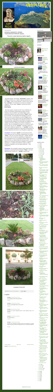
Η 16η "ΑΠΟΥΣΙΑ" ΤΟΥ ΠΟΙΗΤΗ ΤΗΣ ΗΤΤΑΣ (42, 201)
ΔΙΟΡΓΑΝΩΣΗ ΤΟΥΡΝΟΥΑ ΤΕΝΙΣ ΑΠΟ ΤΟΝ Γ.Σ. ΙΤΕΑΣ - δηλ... (43, 308)
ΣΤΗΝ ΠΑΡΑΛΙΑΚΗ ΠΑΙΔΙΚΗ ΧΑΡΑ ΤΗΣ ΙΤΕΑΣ (43, 277)
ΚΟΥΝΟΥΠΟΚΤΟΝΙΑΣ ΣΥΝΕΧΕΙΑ (42, 267)
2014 (39, 379)
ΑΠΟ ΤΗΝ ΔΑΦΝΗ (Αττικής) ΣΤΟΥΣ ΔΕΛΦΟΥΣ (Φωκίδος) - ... (43, 256)
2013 (39, 380)
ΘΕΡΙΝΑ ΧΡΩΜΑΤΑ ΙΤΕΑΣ (43, 353)
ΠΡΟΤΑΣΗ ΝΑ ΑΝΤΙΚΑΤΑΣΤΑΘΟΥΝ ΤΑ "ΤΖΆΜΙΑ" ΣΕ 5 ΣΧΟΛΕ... (43, 357)
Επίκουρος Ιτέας (45, 48)
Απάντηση (8, 300)
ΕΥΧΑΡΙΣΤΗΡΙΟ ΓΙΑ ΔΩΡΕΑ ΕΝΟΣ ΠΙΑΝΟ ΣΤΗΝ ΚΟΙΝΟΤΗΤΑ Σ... (43, 233)
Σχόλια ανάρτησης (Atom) (12, 346)
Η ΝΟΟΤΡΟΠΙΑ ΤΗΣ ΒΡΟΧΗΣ (43, 238)
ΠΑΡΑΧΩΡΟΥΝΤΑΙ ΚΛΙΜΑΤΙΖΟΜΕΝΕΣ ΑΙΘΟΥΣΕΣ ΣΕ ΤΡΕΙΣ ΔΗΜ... (42, 193)
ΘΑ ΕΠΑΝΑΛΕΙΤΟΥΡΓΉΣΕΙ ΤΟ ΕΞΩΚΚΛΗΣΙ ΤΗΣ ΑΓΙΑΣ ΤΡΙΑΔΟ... (43, 326)
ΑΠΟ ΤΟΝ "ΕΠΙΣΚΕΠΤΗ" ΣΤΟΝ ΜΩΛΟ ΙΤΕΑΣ (42, 204)
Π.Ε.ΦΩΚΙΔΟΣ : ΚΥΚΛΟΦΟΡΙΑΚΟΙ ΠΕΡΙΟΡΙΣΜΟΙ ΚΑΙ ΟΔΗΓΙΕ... (42, 159)
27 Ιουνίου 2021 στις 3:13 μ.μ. (15, 322)
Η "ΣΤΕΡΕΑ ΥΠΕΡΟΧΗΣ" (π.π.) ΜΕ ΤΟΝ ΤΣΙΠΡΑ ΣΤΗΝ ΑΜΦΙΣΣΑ (45, 67)
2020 (39, 371)
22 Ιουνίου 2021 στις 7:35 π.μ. (15, 297)
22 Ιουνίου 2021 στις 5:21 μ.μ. (15, 309)
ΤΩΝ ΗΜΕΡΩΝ (41, 303)
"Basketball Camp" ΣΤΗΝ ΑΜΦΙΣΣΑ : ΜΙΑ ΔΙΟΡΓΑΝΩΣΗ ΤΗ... (43, 240)
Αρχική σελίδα (19, 344)
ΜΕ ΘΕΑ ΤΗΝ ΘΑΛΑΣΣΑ (42, 278)
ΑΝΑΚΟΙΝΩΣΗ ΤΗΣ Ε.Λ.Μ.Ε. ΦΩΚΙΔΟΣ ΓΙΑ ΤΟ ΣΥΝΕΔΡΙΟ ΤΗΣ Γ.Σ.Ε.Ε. (45, 59)
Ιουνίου (40, 156)
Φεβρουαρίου (41, 368)
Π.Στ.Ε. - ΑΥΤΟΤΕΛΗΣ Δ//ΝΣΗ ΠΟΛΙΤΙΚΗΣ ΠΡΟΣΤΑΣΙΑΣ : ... (43, 165)
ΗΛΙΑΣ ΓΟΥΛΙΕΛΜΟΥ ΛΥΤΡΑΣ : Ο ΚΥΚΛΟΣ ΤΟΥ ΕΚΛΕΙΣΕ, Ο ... (43, 334)
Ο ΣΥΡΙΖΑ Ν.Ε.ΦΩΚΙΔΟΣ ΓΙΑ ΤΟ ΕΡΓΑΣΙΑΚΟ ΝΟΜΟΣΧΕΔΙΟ (43, 244)
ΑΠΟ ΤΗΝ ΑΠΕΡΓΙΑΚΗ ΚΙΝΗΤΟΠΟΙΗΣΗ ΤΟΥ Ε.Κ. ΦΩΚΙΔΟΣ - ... (43, 289)
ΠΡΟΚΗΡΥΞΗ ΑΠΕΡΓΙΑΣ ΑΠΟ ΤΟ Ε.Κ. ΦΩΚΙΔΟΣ (43, 355)
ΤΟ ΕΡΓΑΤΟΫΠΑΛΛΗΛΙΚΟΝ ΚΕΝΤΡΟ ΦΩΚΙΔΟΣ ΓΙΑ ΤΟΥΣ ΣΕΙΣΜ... (43, 264)
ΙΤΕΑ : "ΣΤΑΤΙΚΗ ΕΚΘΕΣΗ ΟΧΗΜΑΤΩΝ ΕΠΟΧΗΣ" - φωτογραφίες (43, 178)
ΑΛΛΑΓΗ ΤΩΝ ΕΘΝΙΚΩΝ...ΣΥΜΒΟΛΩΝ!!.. (45, 87)
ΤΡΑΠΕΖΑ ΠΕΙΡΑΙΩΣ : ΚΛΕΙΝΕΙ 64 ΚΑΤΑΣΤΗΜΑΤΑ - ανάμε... (43, 170)
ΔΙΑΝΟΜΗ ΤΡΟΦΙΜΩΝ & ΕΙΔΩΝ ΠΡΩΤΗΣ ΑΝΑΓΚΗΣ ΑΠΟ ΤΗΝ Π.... (43, 187)
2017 (39, 375)
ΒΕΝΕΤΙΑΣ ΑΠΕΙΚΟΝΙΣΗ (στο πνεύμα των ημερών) (45, 111)
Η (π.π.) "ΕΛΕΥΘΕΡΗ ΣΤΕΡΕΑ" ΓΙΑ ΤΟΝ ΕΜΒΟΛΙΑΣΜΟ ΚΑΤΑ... (43, 236)
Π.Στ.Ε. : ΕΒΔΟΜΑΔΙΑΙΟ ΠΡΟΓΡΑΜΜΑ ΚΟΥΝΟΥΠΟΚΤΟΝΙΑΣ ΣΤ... (43, 329)
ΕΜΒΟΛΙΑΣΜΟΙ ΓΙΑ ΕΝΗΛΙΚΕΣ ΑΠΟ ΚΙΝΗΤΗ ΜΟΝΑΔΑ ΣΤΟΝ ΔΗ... (43, 162)
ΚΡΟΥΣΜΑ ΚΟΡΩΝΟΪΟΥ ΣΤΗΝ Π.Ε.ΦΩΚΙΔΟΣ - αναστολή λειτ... (43, 294)
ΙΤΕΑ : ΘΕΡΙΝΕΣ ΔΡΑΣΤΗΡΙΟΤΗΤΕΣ (42, 181)
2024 (39, 143)
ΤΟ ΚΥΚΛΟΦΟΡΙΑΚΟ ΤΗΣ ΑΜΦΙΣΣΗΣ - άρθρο (43, 320)
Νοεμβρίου (41, 150)
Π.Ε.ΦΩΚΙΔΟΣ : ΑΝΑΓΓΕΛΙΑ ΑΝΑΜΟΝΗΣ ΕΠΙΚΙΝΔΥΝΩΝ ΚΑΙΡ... (43, 315)
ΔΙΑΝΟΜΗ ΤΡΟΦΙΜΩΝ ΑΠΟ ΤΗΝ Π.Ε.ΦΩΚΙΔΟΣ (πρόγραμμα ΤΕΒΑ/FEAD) (45, 77)
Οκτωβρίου (41, 151)
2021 (39, 147)
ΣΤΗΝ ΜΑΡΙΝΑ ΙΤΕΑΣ (42, 197)
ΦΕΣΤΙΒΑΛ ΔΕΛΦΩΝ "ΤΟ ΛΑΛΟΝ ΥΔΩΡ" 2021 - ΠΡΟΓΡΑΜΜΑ (43, 331)
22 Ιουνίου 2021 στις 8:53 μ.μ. (15, 316)
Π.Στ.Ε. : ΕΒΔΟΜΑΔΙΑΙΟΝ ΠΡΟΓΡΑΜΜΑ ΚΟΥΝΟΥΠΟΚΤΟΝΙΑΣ (43, 176)
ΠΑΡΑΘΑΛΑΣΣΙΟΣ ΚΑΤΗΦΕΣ (43, 246)
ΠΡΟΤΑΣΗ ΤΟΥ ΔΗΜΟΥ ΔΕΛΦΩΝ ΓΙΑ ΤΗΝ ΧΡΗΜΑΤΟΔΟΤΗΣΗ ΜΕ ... (43, 261)
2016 (39, 376)
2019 (39, 372)
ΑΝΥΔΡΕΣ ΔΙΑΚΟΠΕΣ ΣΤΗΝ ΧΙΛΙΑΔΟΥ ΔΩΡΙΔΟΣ (43, 199)
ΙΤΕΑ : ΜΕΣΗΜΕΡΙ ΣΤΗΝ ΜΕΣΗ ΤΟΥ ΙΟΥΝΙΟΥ (43, 226)
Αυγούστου (41, 154)
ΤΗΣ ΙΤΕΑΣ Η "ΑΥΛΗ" (42, 242)
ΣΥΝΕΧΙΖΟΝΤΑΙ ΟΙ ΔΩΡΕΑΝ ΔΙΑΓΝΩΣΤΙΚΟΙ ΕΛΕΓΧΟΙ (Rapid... (43, 173)
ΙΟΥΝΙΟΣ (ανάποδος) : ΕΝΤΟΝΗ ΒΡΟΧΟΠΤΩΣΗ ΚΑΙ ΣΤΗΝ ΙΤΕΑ (43, 301)
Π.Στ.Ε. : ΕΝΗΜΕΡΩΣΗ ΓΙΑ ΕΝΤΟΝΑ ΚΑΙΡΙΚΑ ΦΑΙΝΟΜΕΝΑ (43, 281)
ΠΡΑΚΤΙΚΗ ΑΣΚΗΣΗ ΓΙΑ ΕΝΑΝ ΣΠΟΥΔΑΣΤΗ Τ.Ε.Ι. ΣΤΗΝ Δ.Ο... (43, 337)
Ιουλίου (40, 155)
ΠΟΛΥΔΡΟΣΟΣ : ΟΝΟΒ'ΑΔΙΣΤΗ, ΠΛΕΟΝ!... (45, 127)
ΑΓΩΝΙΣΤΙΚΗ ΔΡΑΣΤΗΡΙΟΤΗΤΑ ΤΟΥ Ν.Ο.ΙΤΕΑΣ (43, 286)
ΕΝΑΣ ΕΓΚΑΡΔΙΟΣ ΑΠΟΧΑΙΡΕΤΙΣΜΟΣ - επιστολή (42, 292)
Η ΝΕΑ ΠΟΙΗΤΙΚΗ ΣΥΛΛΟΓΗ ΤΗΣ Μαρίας (43, 223)
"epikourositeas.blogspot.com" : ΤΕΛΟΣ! (45, 119)
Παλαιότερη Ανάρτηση (30, 344)
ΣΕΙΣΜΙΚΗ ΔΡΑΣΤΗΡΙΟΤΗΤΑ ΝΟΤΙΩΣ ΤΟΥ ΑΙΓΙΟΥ (43, 348)
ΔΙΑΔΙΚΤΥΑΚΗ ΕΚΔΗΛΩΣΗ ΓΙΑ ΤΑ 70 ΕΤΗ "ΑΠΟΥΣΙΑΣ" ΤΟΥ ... (43, 249)
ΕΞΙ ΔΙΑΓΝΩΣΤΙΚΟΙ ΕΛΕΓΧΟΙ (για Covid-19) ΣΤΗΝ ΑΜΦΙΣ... (43, 213)
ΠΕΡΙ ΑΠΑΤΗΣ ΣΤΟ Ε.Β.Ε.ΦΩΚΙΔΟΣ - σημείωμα (43, 230)
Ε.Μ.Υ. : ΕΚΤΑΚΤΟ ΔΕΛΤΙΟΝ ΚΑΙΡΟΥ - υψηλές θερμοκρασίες (43, 206)
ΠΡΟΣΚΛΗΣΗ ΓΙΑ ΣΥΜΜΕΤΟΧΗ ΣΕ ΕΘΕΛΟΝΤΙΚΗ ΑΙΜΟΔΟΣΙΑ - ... (43, 274)
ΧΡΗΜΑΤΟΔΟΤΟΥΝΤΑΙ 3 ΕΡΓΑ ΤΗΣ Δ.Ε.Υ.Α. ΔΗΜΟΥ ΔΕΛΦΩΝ (43, 305)
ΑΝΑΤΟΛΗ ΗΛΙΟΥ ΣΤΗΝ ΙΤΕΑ (43, 313)
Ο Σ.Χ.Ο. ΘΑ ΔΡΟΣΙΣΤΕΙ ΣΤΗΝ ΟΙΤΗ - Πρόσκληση (43, 196)
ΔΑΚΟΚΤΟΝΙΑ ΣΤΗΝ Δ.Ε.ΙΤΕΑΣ (42, 218)
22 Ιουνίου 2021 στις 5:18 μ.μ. (15, 303)
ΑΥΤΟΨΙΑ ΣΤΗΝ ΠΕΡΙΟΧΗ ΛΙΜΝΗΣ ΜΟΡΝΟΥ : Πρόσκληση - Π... (43, 360)
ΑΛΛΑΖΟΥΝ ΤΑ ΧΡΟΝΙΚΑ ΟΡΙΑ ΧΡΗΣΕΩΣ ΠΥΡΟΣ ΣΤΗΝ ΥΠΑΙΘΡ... (43, 343)
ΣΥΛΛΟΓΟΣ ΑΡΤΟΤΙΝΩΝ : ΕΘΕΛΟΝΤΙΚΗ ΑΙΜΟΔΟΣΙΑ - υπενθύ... (43, 184)
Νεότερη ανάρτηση (7, 344)
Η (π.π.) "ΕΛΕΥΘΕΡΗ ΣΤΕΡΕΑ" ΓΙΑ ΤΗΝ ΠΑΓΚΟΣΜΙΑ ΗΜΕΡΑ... (43, 340)
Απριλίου (40, 365)
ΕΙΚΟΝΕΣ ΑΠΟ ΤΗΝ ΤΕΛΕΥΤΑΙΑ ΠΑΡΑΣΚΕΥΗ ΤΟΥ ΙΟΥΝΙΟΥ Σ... (43, 190)
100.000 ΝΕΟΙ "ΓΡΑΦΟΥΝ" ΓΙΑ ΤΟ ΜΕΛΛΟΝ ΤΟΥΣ (43, 269)
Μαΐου (40, 364)
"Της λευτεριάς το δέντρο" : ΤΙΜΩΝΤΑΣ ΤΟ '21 (43, 297)
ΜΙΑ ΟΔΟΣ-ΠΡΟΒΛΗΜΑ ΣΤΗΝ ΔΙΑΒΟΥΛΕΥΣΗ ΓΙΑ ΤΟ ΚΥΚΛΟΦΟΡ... (43, 252)
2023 (39, 145)
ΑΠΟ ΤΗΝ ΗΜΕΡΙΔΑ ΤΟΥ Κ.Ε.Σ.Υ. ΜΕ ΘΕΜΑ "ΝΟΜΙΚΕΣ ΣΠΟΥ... (43, 284)
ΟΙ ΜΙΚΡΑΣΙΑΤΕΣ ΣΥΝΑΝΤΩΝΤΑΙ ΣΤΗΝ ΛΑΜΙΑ (45, 105)
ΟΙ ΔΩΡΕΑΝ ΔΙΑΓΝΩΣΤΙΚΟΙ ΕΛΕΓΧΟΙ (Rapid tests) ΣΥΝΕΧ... (43, 311)
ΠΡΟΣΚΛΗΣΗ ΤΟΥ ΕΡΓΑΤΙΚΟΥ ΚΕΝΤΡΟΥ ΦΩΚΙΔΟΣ (45, 96)
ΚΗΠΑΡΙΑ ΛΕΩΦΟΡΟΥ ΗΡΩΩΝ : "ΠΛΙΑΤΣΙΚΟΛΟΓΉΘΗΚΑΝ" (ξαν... (43, 216)
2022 (39, 146)
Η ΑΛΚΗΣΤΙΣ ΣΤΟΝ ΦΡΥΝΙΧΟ (43, 224)
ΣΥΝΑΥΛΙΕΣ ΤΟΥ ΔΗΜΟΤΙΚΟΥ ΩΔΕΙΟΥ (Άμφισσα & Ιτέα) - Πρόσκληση (45, 137)
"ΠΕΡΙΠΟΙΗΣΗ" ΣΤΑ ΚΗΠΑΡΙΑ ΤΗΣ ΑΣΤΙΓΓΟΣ (43, 318)
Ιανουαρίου (41, 369)
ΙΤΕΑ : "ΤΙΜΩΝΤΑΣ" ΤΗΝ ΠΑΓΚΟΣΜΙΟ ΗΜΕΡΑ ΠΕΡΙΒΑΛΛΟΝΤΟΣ (42, 323)
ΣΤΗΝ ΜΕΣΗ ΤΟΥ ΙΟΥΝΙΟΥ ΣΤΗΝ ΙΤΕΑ (43, 271)
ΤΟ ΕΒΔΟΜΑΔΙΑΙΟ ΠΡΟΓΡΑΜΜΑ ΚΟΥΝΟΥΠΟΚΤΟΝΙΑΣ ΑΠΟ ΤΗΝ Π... (43, 209)
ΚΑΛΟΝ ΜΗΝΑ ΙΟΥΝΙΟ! (42, 362)
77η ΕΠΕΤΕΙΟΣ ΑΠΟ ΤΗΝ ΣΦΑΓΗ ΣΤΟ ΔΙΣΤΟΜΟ (43, 346)
